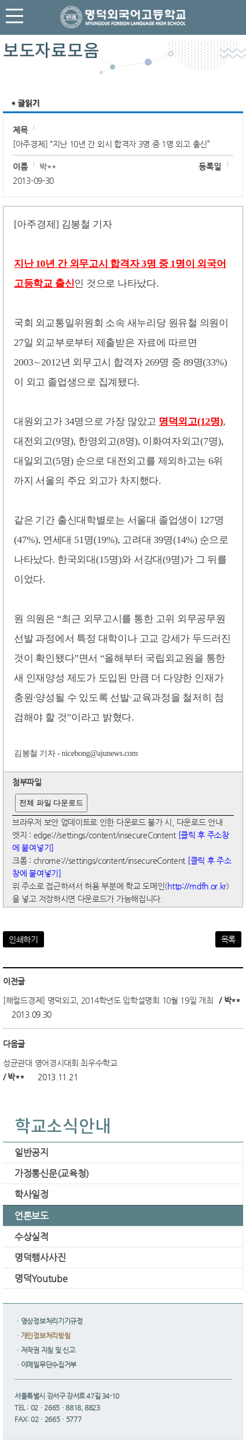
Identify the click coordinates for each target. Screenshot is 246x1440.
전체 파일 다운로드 (51, 802)
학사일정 (31, 1194)
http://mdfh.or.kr (196, 886)
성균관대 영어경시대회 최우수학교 (60, 1063)
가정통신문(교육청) (51, 1173)
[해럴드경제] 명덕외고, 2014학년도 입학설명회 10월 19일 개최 (108, 1000)
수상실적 (31, 1236)
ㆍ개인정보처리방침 (42, 1336)
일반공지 (31, 1152)
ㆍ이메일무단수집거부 (45, 1365)
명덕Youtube (40, 1278)
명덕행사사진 (39, 1257)
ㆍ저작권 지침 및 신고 (44, 1350)
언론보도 (31, 1215)
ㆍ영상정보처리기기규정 (48, 1321)
